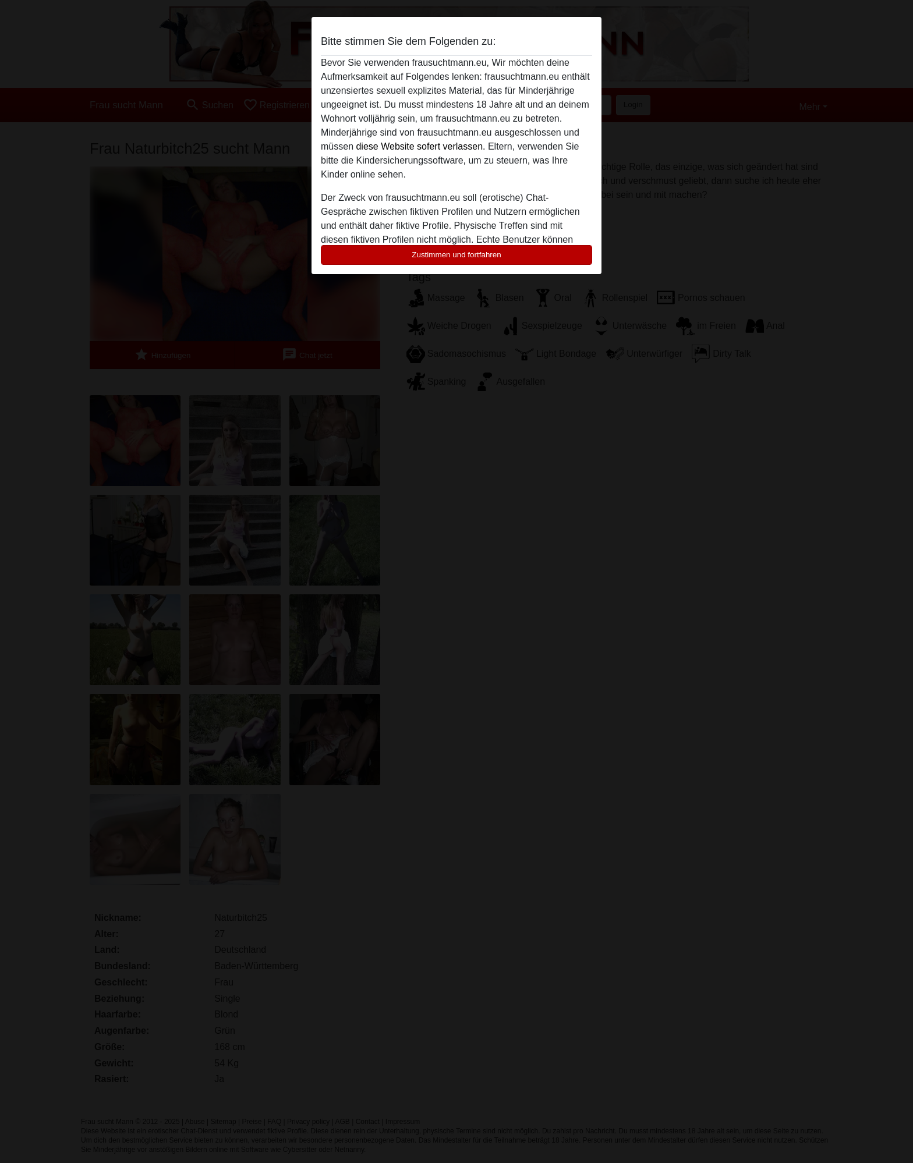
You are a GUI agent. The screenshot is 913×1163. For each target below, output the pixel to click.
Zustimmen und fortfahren (456, 254)
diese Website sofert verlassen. (420, 146)
